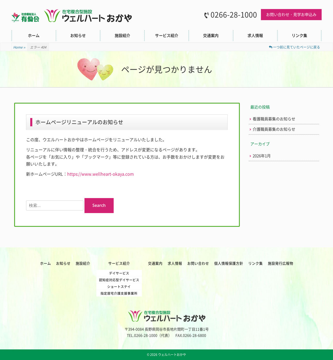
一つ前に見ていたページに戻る (294, 46)
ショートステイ (119, 286)
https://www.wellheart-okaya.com (100, 174)
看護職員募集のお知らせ (274, 119)
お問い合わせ (198, 263)
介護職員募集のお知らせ (274, 129)
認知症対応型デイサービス (119, 279)
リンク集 (299, 35)
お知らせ (78, 35)
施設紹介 (122, 35)
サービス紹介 (166, 35)
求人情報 (255, 35)
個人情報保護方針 (228, 263)
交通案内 (211, 35)
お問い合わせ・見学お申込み (291, 14)
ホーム (34, 35)
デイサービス (119, 273)
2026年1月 (262, 156)
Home (19, 47)
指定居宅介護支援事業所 (118, 293)
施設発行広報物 (280, 263)
